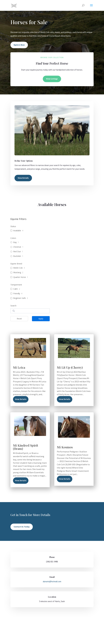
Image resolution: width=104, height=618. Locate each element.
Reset (19, 318)
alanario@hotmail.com (52, 581)
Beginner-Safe (19, 298)
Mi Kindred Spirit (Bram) (25, 447)
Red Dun (17, 251)
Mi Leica (19, 367)
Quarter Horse (19, 277)
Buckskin (17, 256)
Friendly (16, 293)
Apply (40, 318)
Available (17, 230)
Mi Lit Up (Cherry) (70, 367)
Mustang (17, 272)
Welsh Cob (18, 268)
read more (21, 399)
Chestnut (17, 247)
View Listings (52, 79)
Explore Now (19, 45)
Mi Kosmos (65, 447)
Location (52, 596)
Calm (15, 289)
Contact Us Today (22, 526)
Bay (15, 242)
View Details (23, 178)
